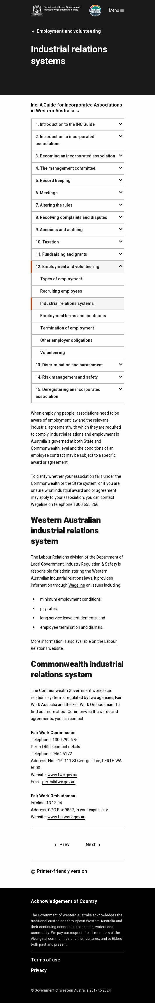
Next (94, 844)
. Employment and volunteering (67, 267)
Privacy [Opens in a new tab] (39, 971)
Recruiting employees (61, 291)
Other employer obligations (66, 340)
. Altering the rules (54, 205)
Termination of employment (67, 328)
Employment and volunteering (66, 31)
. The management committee (65, 168)
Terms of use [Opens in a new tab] (45, 960)
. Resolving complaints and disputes (71, 217)
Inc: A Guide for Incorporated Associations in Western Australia (76, 108)
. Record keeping (53, 181)
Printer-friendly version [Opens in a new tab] (59, 871)
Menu (116, 10)
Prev (62, 844)
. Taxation (47, 242)
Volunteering (52, 353)
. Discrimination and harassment (69, 365)
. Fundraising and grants (61, 254)
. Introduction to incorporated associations (65, 140)
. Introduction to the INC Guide (65, 124)
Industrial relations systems (67, 303)
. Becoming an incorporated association (75, 156)
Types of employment (61, 279)
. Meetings (47, 193)
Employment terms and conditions (73, 316)
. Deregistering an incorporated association (68, 393)
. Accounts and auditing (59, 230)
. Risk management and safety (67, 377)
